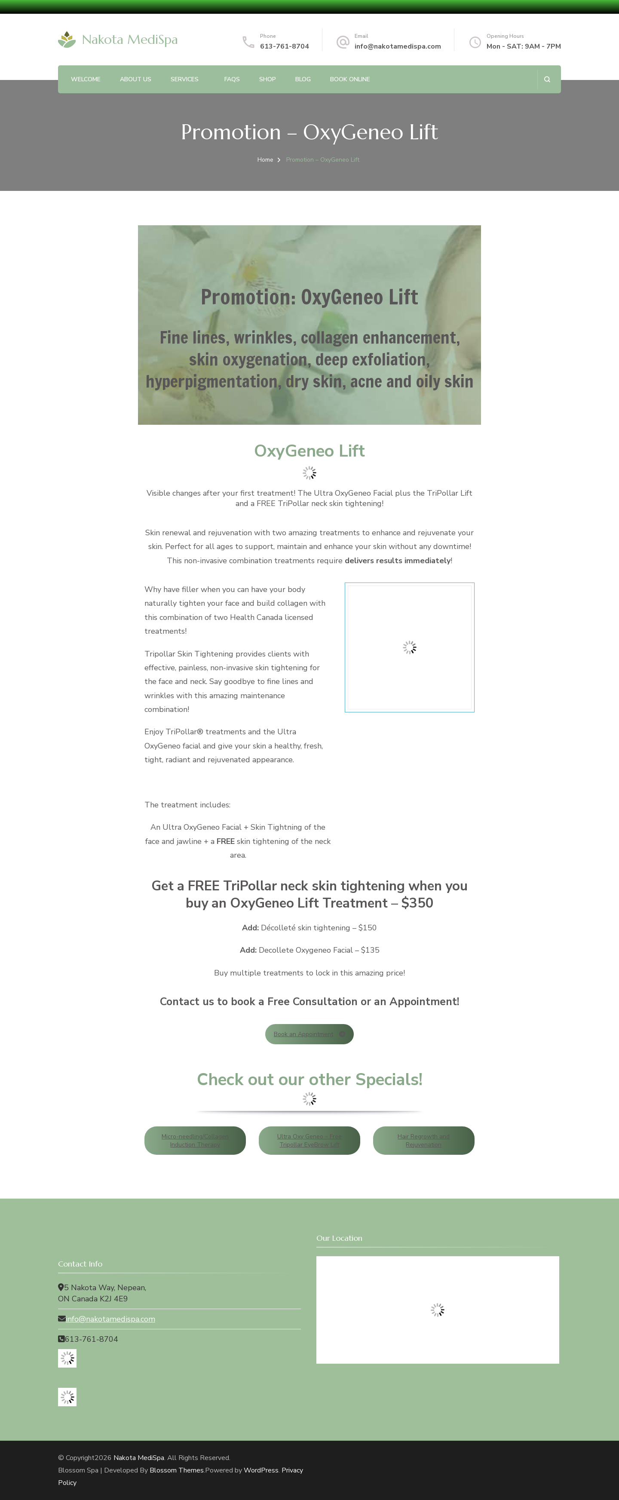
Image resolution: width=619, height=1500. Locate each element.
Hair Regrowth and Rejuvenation (424, 1140)
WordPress (261, 1470)
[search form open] (547, 79)
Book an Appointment (309, 1034)
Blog (303, 79)
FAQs (232, 79)
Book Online (350, 79)
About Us (135, 79)
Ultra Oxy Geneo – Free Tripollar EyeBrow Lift (309, 1140)
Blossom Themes (177, 1470)
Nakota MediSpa (130, 39)
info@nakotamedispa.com (398, 46)
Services (185, 79)
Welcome (86, 79)
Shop (267, 79)
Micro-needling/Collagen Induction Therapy (195, 1140)
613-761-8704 (284, 46)
